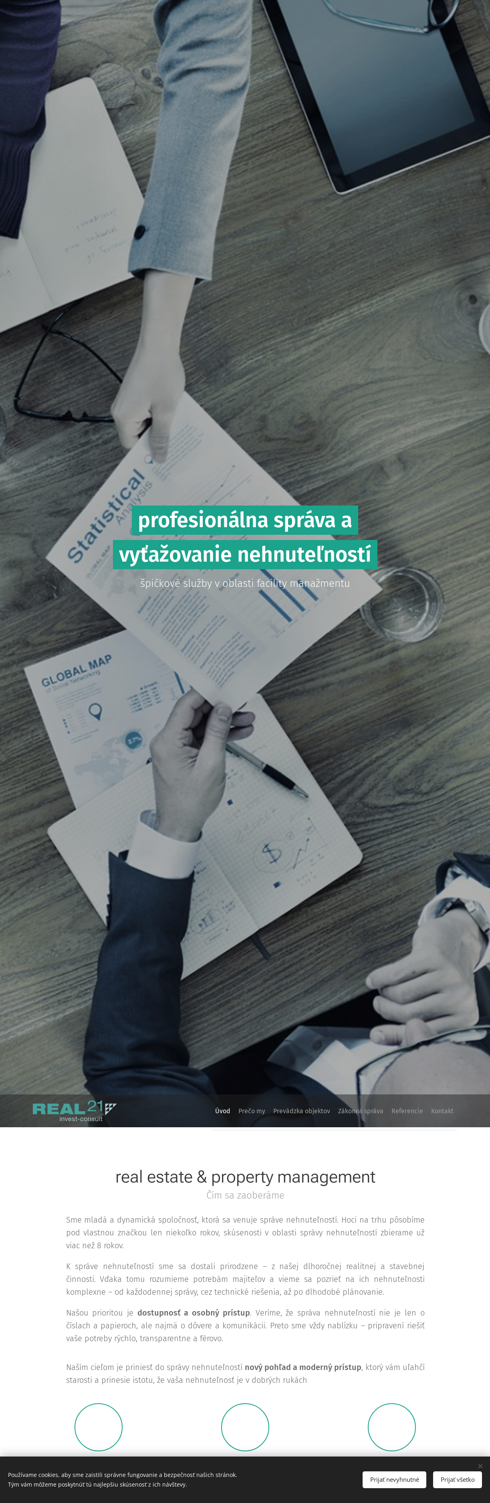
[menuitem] (192, 1110)
